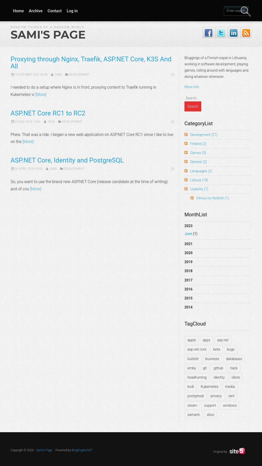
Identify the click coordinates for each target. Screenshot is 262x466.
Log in (72, 11)
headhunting (197, 377)
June (188, 234)
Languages (201, 171)
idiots (236, 377)
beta (216, 349)
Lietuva (199, 180)
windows (230, 405)
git (205, 368)
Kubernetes (209, 387)
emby (191, 368)
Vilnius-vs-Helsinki (212, 198)
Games (198, 153)
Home (18, 11)
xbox (210, 415)
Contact (54, 11)
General (198, 162)
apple (191, 340)
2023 (217, 231)
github (218, 368)
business (212, 359)
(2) (172, 74)
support (210, 405)
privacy (216, 396)
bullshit (193, 359)
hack (233, 368)
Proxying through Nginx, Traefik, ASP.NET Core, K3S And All (91, 62)
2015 (188, 298)
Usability (199, 189)
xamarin (193, 415)
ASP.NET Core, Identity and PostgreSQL (67, 160)
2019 (188, 262)
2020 (188, 253)
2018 (188, 271)
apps (206, 340)
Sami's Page (48, 34)
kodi (190, 387)
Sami (58, 74)
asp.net (222, 340)
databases (234, 359)
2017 (188, 280)
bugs (230, 349)
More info (191, 87)
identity (219, 377)
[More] (40, 94)
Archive (36, 11)
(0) (172, 121)
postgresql (195, 396)
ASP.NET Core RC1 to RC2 (48, 113)
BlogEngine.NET (82, 450)
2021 (188, 244)
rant (231, 396)
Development (79, 74)
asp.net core (196, 349)
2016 (188, 289)
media (230, 387)
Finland (198, 144)
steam (192, 405)
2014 (188, 307)
